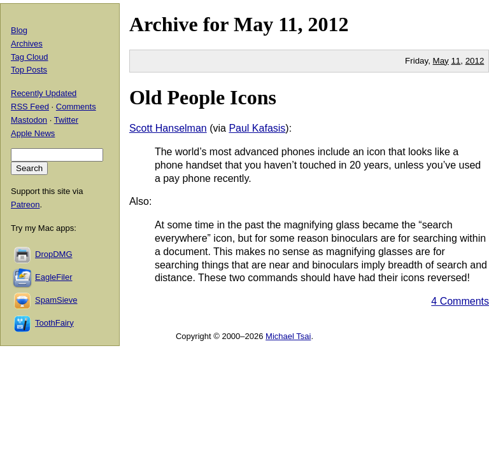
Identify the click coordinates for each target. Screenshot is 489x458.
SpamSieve (56, 300)
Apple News (33, 133)
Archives (27, 43)
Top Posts (29, 69)
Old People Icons (202, 97)
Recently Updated (43, 93)
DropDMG (54, 254)
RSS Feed (30, 106)
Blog (19, 30)
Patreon (25, 204)
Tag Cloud (29, 57)
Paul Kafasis (257, 128)
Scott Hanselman (168, 128)
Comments (76, 106)
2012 (328, 24)
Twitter (66, 120)
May (253, 24)
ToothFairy (54, 323)
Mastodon (29, 120)
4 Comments (460, 301)
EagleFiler (54, 277)
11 (455, 61)
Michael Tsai (288, 336)
